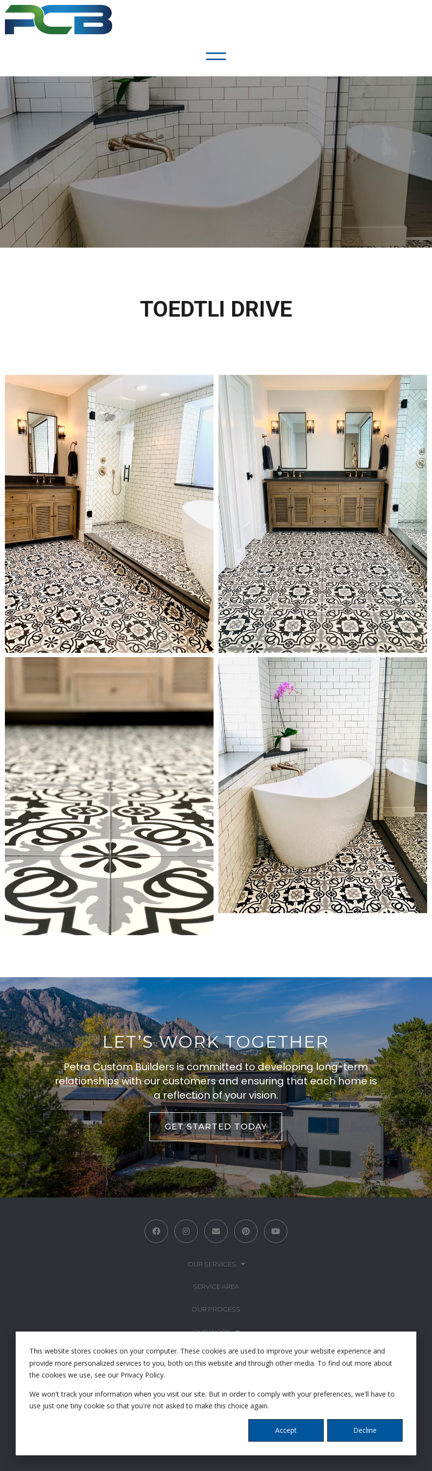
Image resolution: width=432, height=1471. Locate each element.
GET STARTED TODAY (216, 1126)
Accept (286, 1430)
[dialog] (216, 1393)
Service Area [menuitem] (216, 1286)
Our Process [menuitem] (216, 1309)
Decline (365, 1430)
